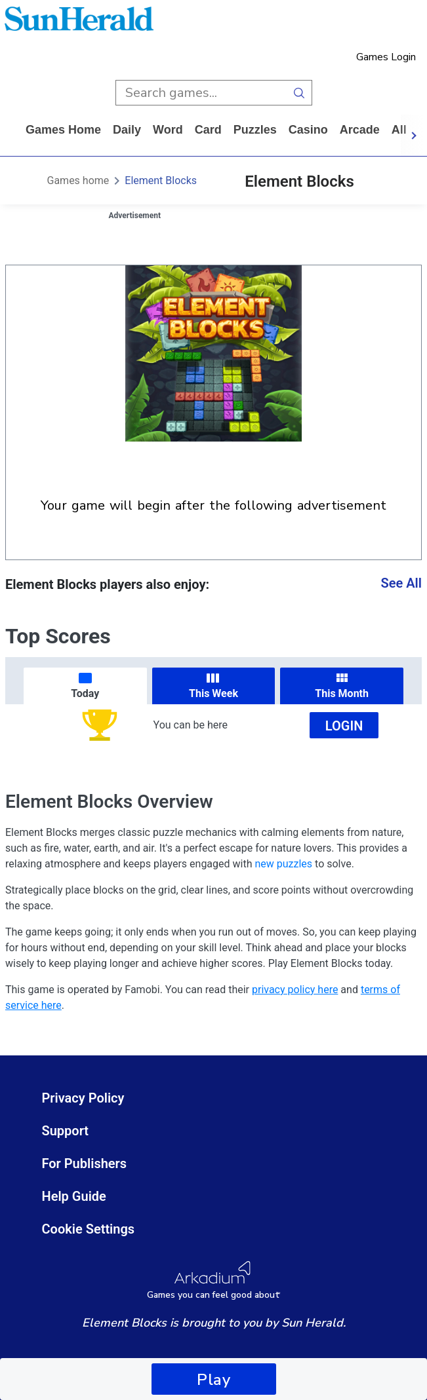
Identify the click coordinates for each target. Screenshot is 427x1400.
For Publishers (84, 1163)
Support (65, 1131)
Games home (63, 129)
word (168, 129)
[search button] (299, 92)
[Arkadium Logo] (214, 1280)
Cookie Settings (88, 1229)
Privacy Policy (83, 1098)
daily (127, 129)
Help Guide (74, 1196)
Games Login (386, 57)
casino (308, 129)
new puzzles (283, 864)
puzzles (255, 129)
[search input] (201, 92)
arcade (360, 129)
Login (344, 726)
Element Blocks (161, 180)
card (208, 129)
